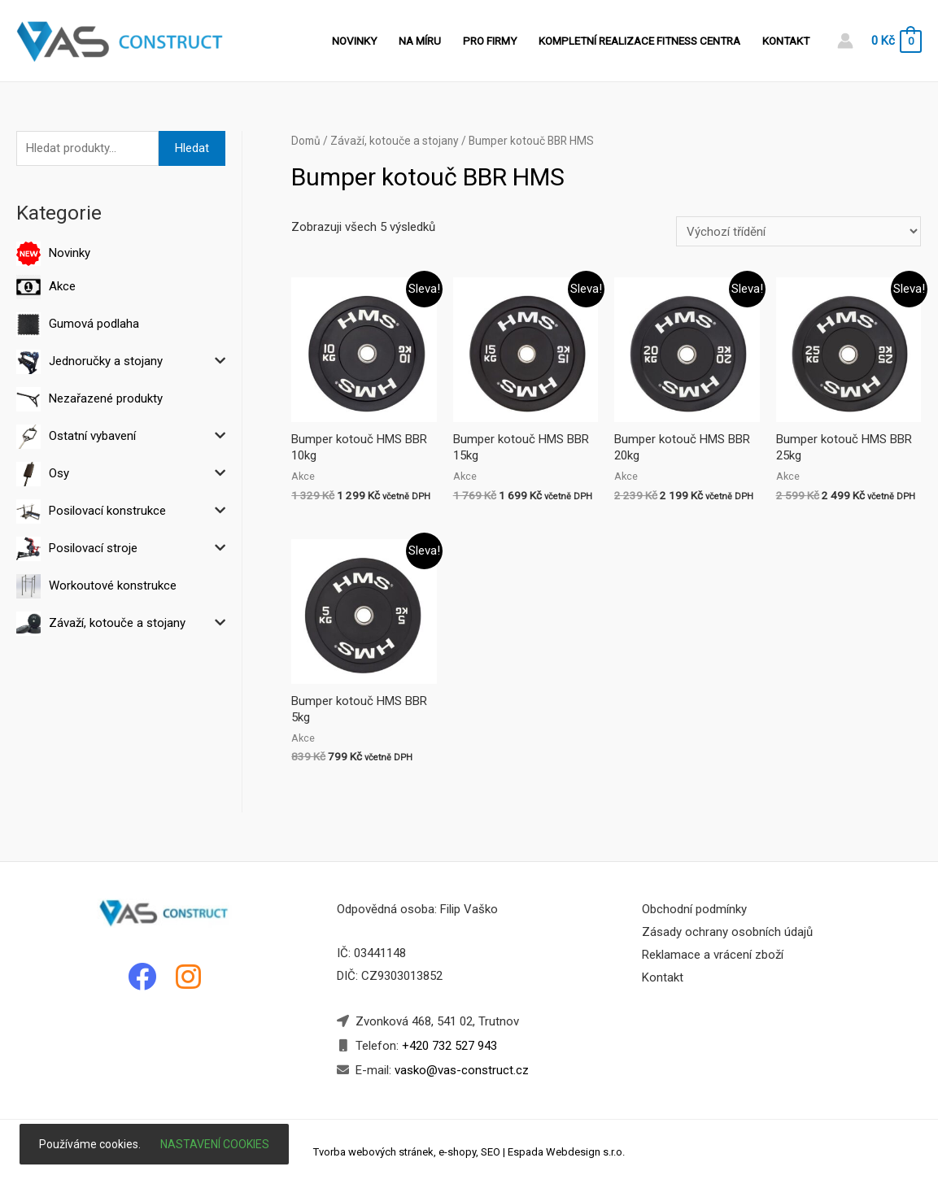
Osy (59, 473)
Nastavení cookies (214, 1144)
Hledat (192, 148)
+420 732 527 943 (449, 1045)
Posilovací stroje (93, 548)
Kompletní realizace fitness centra (639, 40)
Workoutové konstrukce (113, 585)
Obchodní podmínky (694, 909)
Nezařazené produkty (106, 398)
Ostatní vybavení (92, 436)
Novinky (354, 40)
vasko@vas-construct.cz (460, 1070)
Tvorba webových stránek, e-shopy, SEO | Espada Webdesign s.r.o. (469, 1152)
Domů (306, 140)
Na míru (420, 40)
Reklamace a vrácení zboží (712, 954)
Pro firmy (490, 40)
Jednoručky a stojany (106, 361)
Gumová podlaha (94, 323)
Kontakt (785, 40)
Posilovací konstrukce (107, 510)
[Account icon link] (845, 41)
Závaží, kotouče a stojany (117, 623)
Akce (62, 286)
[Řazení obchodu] (798, 231)
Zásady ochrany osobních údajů (727, 932)
